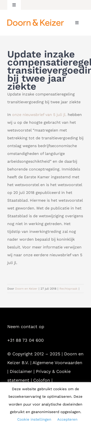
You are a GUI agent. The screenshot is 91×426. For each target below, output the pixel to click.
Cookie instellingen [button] (34, 419)
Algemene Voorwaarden (57, 362)
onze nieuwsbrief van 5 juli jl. (39, 114)
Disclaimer (21, 371)
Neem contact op (25, 326)
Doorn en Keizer (26, 288)
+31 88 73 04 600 (25, 340)
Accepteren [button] (67, 419)
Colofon (41, 380)
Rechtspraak (68, 288)
